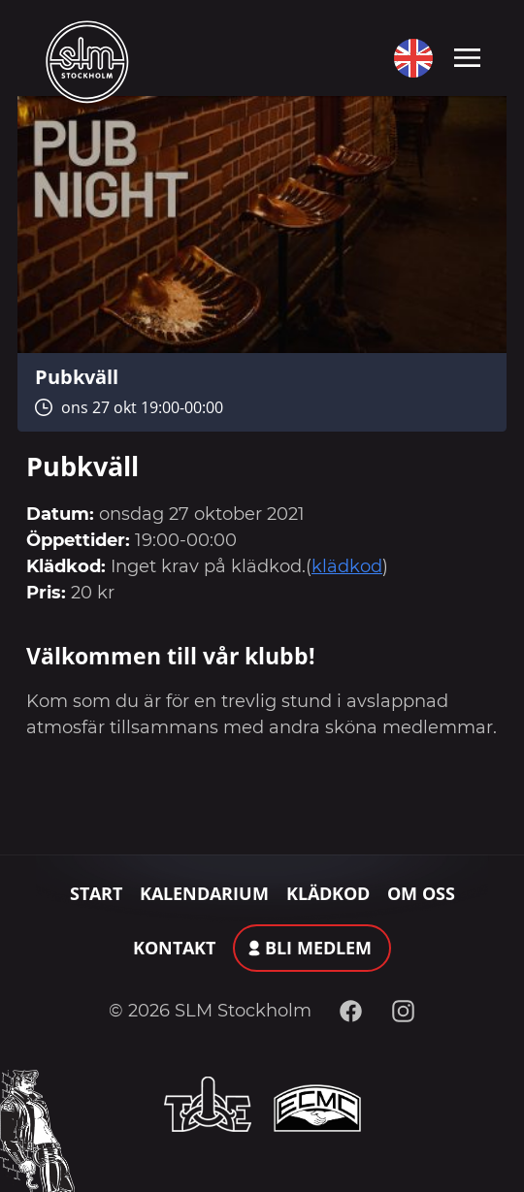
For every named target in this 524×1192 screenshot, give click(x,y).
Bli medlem (318, 947)
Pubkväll (76, 376)
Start (96, 893)
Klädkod (328, 893)
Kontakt (174, 947)
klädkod (346, 566)
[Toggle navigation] (467, 56)
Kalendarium (204, 893)
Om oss (421, 893)
